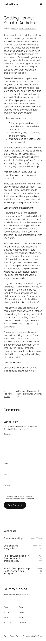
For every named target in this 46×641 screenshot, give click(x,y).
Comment (8, 434)
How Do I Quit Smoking (27, 29)
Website (7, 485)
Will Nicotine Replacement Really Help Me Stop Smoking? (29, 392)
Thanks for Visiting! (13, 538)
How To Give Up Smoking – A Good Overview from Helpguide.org (18, 571)
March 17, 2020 (36, 538)
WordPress (38, 636)
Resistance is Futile (8, 395)
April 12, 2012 (40, 558)
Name (6, 463)
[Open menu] (40, 4)
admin (14, 29)
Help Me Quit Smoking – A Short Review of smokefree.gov (17, 558)
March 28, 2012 (39, 570)
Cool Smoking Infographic (11, 546)
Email (6, 474)
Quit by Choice (11, 3)
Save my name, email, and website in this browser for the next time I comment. (21, 497)
